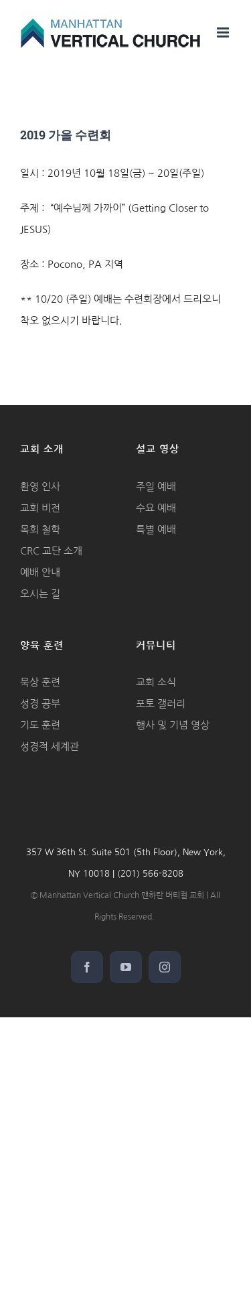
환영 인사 (40, 487)
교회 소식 (156, 682)
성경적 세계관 (49, 746)
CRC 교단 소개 (51, 551)
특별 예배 (156, 529)
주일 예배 (156, 487)
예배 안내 (40, 572)
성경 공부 (40, 704)
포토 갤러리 (160, 704)
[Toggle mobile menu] (224, 32)
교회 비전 (40, 508)
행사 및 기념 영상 (173, 725)
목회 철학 (40, 529)
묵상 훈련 (40, 682)
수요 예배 (156, 508)
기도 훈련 (40, 725)
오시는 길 (40, 594)
